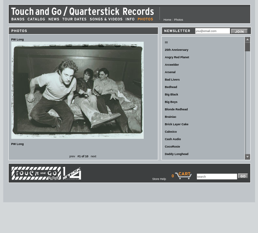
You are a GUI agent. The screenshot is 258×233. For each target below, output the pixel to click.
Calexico (171, 131)
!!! (166, 42)
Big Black (171, 94)
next (93, 156)
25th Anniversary (177, 49)
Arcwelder (172, 64)
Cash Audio (173, 139)
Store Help (161, 179)
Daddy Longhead (177, 154)
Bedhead (171, 87)
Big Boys (171, 102)
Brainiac (171, 116)
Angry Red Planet (177, 57)
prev (72, 156)
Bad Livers (172, 79)
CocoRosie (172, 146)
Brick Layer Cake (177, 124)
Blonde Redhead (176, 109)
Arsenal (170, 72)
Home (167, 19)
